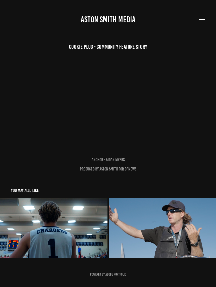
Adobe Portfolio (115, 274)
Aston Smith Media (108, 19)
